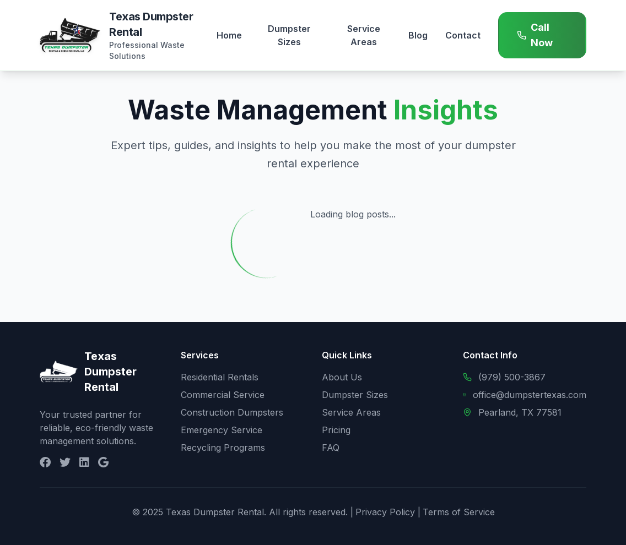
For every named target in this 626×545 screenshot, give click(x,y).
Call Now (535, 34)
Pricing (336, 429)
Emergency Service (221, 429)
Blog (418, 35)
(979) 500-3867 (512, 377)
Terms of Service (459, 511)
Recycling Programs (223, 447)
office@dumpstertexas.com (529, 394)
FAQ (330, 447)
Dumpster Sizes (289, 35)
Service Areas (363, 35)
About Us (342, 377)
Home (229, 35)
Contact (463, 35)
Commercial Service (223, 394)
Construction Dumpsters (232, 412)
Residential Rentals (219, 377)
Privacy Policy (385, 511)
